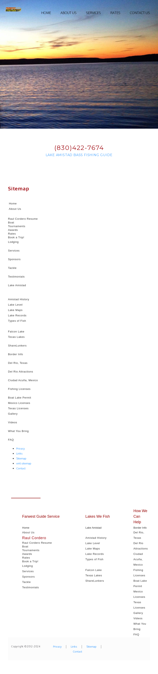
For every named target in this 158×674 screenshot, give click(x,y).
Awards (13, 229)
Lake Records (17, 315)
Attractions (26, 371)
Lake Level (15, 304)
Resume (32, 218)
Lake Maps (15, 310)
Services (93, 13)
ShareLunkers (17, 345)
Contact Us (140, 13)
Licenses (24, 403)
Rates (115, 13)
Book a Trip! (16, 237)
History (24, 299)
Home (46, 13)
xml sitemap (23, 463)
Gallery (13, 413)
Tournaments (16, 226)
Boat (11, 222)
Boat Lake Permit (19, 397)
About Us (68, 13)
